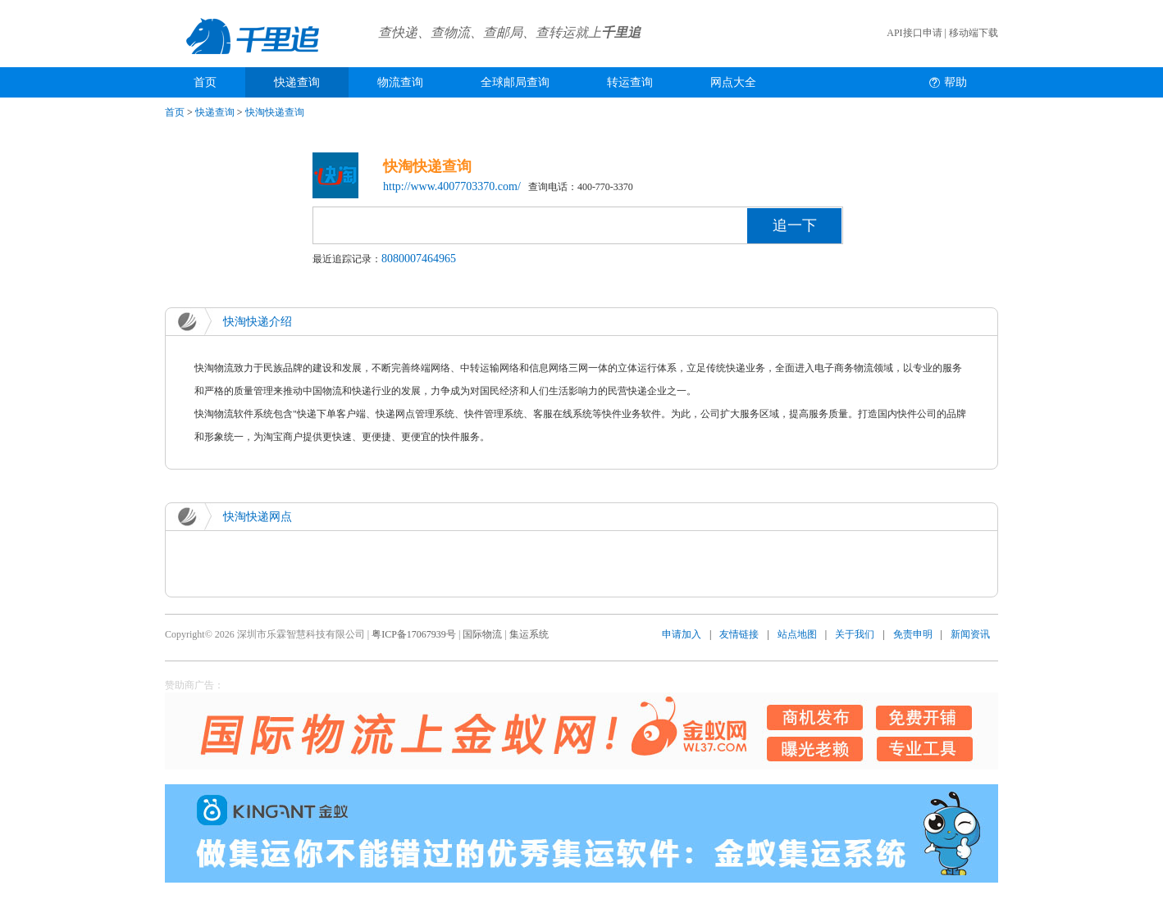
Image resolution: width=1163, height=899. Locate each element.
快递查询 (297, 82)
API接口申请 (914, 33)
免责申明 (913, 634)
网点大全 (733, 82)
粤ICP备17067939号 (414, 634)
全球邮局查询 (515, 82)
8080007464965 (418, 258)
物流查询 (400, 82)
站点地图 (797, 634)
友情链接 (739, 634)
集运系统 (529, 634)
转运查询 (630, 82)
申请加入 (681, 634)
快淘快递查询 (274, 112)
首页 (205, 82)
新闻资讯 (970, 634)
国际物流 (482, 634)
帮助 (955, 82)
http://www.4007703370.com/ (452, 186)
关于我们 (854, 634)
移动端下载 (973, 33)
